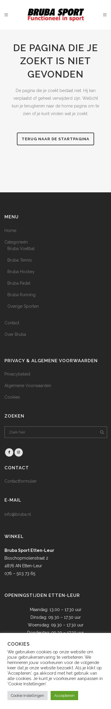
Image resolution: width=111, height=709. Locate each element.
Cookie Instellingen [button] (27, 695)
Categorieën (16, 242)
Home (10, 230)
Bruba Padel (18, 283)
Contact (11, 322)
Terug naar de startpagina (55, 139)
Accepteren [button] (64, 695)
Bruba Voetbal (21, 248)
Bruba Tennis (19, 260)
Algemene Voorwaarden (27, 385)
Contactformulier (20, 481)
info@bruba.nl (17, 514)
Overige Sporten (23, 306)
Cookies (12, 397)
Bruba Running (21, 294)
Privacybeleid (17, 374)
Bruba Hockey (21, 271)
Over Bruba (15, 334)
